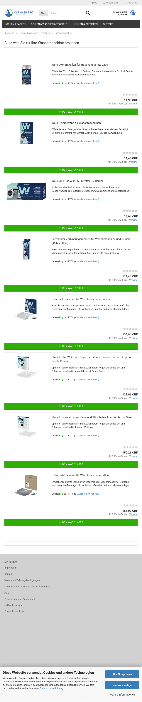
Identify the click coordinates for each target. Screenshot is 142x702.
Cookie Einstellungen (15, 611)
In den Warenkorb (71, 112)
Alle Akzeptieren (122, 674)
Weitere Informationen (122, 694)
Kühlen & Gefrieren (86, 24)
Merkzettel (131, 2)
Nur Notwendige (122, 685)
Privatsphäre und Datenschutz (20, 599)
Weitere (108, 24)
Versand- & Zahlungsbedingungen (22, 580)
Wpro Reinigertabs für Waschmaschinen (76, 123)
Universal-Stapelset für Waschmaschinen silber (81, 475)
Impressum (10, 567)
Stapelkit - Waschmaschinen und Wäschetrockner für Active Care (92, 417)
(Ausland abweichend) (88, 83)
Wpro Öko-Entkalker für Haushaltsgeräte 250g (80, 64)
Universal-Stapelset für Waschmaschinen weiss (81, 299)
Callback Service (13, 605)
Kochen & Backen (15, 24)
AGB (6, 592)
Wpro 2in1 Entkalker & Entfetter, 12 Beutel (77, 181)
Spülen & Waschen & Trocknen (49, 24)
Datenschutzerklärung (51, 688)
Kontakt (8, 574)
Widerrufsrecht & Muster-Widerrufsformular (27, 586)
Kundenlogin (111, 2)
